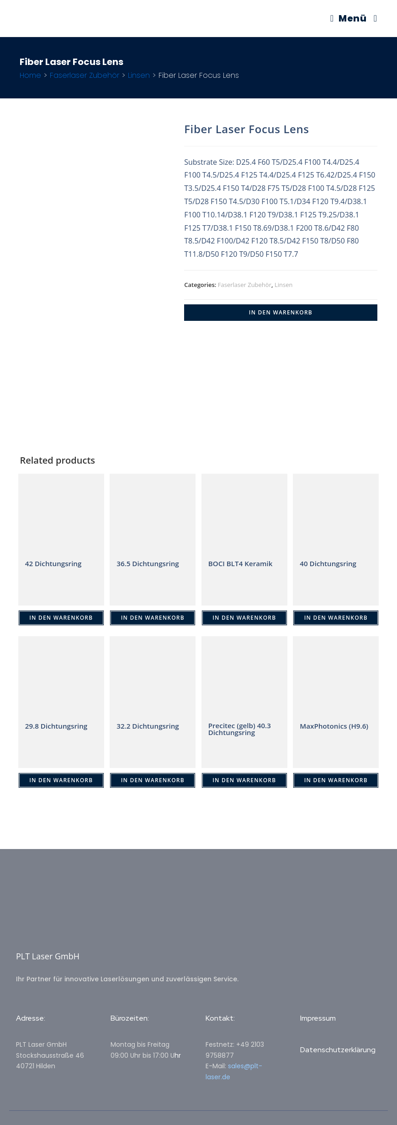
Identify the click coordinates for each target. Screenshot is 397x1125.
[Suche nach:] (372, 18)
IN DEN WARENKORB (280, 312)
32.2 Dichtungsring (149, 726)
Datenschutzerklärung (338, 1050)
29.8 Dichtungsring (58, 726)
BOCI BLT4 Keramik (242, 563)
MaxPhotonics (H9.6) (324, 729)
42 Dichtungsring (55, 563)
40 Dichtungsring (329, 563)
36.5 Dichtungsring (149, 563)
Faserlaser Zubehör (84, 75)
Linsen (139, 75)
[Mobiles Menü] (348, 18)
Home (30, 75)
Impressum (318, 1018)
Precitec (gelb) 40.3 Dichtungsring (241, 729)
